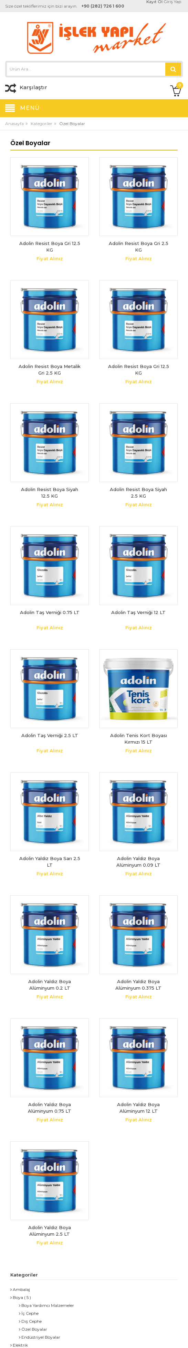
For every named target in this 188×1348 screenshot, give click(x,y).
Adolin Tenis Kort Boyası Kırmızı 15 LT (138, 739)
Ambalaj (20, 1289)
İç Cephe (29, 1313)
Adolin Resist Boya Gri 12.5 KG (49, 247)
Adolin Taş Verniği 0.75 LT (50, 612)
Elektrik (19, 1345)
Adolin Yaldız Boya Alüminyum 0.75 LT (49, 1108)
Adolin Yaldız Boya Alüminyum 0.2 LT (49, 985)
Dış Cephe (30, 1321)
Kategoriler (41, 123)
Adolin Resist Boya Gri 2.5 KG (138, 247)
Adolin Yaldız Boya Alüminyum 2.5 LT (49, 1231)
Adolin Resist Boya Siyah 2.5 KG (138, 493)
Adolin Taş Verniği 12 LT (138, 612)
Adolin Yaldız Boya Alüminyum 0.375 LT (138, 985)
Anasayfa (14, 123)
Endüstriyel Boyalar (39, 1337)
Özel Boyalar (33, 1329)
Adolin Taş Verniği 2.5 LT (49, 735)
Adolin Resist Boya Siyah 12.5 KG (49, 493)
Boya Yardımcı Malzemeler (46, 1305)
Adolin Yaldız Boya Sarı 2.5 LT (49, 862)
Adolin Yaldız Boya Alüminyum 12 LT (138, 1108)
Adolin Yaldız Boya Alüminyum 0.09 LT (138, 862)
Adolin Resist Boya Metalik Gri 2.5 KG (50, 370)
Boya (16, 1297)
